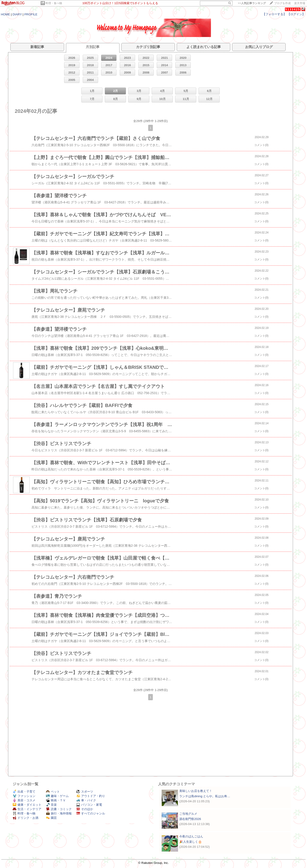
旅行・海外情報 (59, 813)
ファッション (24, 796)
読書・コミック (59, 809)
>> (252, 3)
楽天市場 (299, 3)
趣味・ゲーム (57, 796)
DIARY (17, 14)
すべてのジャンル (90, 813)
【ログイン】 (296, 14)
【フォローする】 (274, 14)
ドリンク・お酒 (25, 818)
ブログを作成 (282, 3)
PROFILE (30, 14)
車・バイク (86, 800)
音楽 (51, 804)
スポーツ (84, 791)
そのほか (84, 809)
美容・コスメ (24, 800)
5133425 (292, 9)
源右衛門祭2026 (190, 819)
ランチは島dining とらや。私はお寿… (204, 796)
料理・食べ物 (53, 3)
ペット (53, 791)
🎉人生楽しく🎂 (190, 841)
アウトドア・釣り (90, 796)
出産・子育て (24, 791)
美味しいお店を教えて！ (195, 791)
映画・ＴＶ (56, 800)
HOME (5, 14)
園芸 (51, 818)
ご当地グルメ (188, 813)
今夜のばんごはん (191, 836)
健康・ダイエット (27, 804)
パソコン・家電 (89, 804)
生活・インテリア (27, 809)
